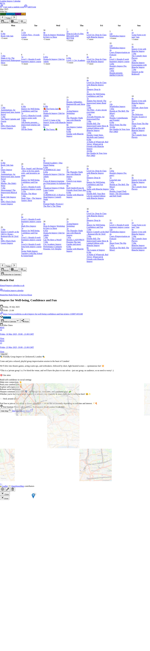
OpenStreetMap (17, 486)
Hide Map (6, 410)
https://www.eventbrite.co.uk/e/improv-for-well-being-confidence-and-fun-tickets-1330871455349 (41, 314)
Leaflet (4, 486)
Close (5, 493)
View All (4, 354)
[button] (33, 495)
